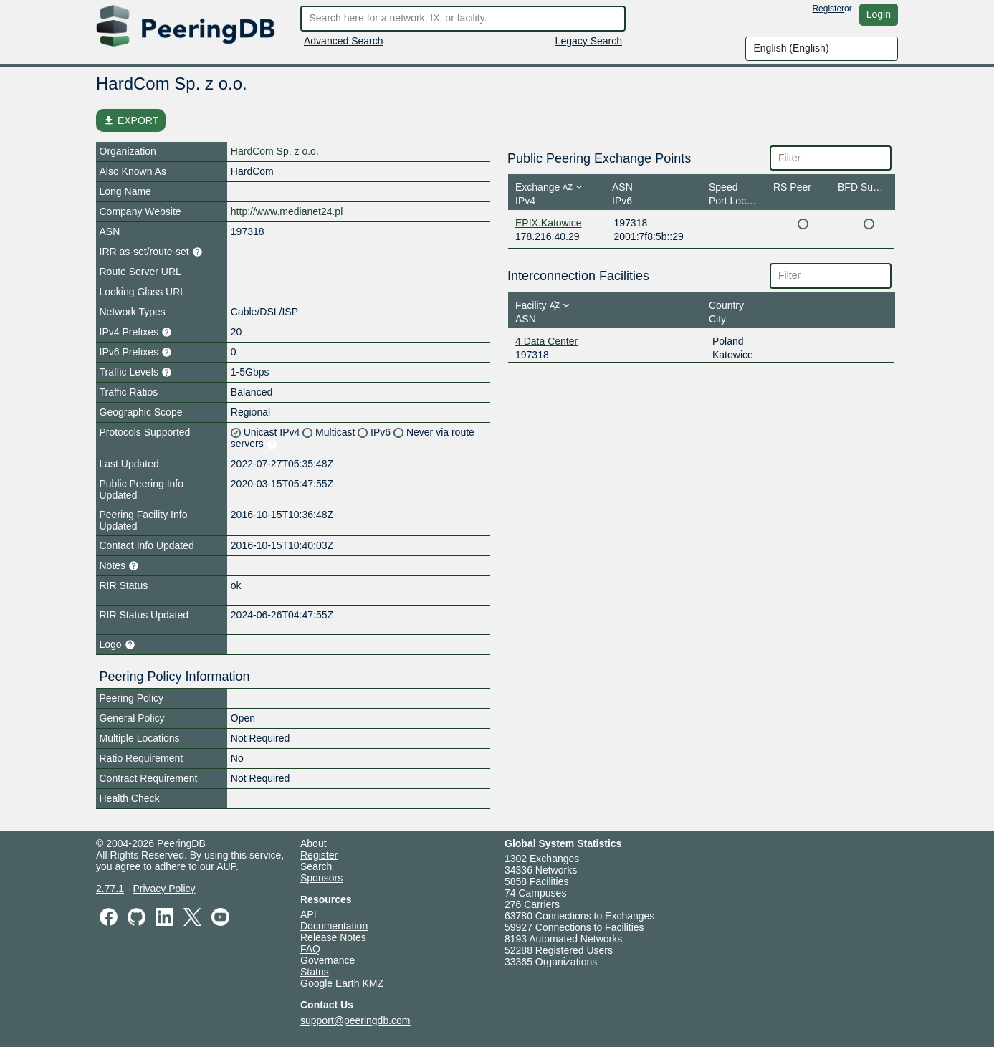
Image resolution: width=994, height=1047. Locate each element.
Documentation (334, 926)
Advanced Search (343, 41)
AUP (226, 866)
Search (316, 866)
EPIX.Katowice (548, 223)
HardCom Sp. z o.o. (275, 151)
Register (828, 9)
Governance (327, 960)
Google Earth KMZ (341, 983)
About (313, 843)
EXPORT (130, 120)
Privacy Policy (164, 888)
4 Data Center (546, 341)
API (308, 914)
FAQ (310, 949)
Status (314, 971)
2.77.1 (110, 888)
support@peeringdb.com (355, 1020)
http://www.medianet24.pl (287, 211)
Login (878, 14)
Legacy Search (588, 41)
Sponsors (321, 878)
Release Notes (333, 937)
